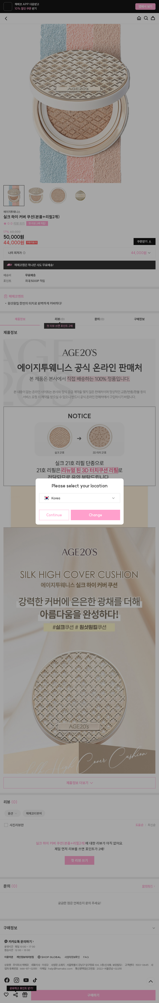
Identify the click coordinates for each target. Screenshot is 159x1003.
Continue (54, 515)
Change (95, 515)
